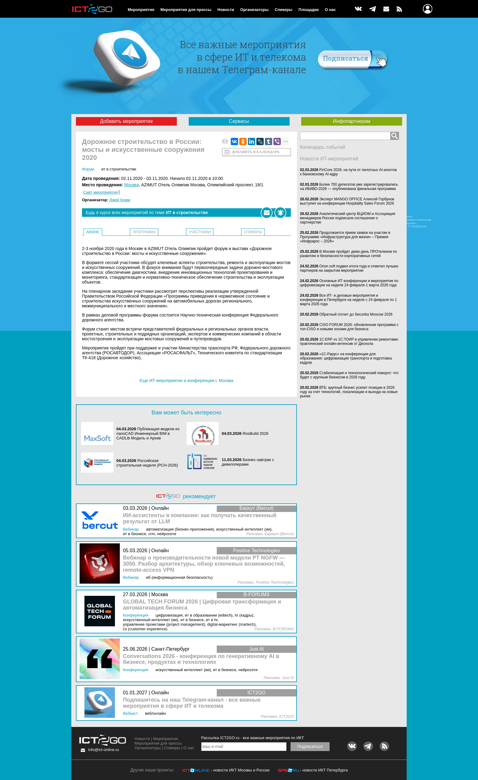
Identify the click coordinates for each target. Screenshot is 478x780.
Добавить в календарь (256, 152)
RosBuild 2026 (256, 433)
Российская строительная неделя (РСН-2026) (147, 462)
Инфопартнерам (351, 121)
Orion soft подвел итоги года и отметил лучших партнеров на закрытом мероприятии (349, 268)
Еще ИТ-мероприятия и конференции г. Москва (187, 380)
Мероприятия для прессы (185, 9)
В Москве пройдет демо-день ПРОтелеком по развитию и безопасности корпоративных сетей (348, 253)
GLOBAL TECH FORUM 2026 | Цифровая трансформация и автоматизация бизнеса (202, 605)
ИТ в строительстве (118, 169)
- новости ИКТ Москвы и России (240, 770)
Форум (88, 169)
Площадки (308, 9)
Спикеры (283, 9)
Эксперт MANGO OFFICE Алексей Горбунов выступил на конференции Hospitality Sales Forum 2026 (347, 201)
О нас (330, 9)
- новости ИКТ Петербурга (324, 770)
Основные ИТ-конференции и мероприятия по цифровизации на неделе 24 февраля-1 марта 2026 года (349, 283)
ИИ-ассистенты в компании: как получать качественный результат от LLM (199, 518)
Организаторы (254, 9)
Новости (225, 9)
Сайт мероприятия (100, 192)
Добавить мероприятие (126, 121)
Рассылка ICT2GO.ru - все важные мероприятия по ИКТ (252, 737)
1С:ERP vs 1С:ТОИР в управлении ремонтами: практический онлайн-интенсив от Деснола (349, 341)
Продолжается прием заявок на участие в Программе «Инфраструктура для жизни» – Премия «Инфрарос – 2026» (345, 237)
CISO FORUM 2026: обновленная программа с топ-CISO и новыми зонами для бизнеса (349, 327)
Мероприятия (141, 9)
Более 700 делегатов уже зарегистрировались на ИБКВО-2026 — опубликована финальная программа (349, 186)
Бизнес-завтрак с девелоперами (248, 462)
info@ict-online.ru (103, 749)
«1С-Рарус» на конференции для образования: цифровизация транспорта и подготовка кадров (346, 358)
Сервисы (239, 121)
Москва (131, 184)
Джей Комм (119, 200)
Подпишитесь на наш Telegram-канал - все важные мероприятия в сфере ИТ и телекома (192, 703)
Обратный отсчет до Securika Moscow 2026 (355, 314)
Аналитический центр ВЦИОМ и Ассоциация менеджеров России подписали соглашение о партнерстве (347, 218)
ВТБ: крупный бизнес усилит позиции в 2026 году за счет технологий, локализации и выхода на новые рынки (349, 391)
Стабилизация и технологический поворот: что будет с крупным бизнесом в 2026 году (349, 375)
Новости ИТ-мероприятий (329, 158)
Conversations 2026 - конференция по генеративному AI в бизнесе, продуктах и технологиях (201, 659)
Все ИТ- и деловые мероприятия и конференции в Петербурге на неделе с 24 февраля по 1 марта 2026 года (348, 299)
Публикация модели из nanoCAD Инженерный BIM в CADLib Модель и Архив (148, 433)
